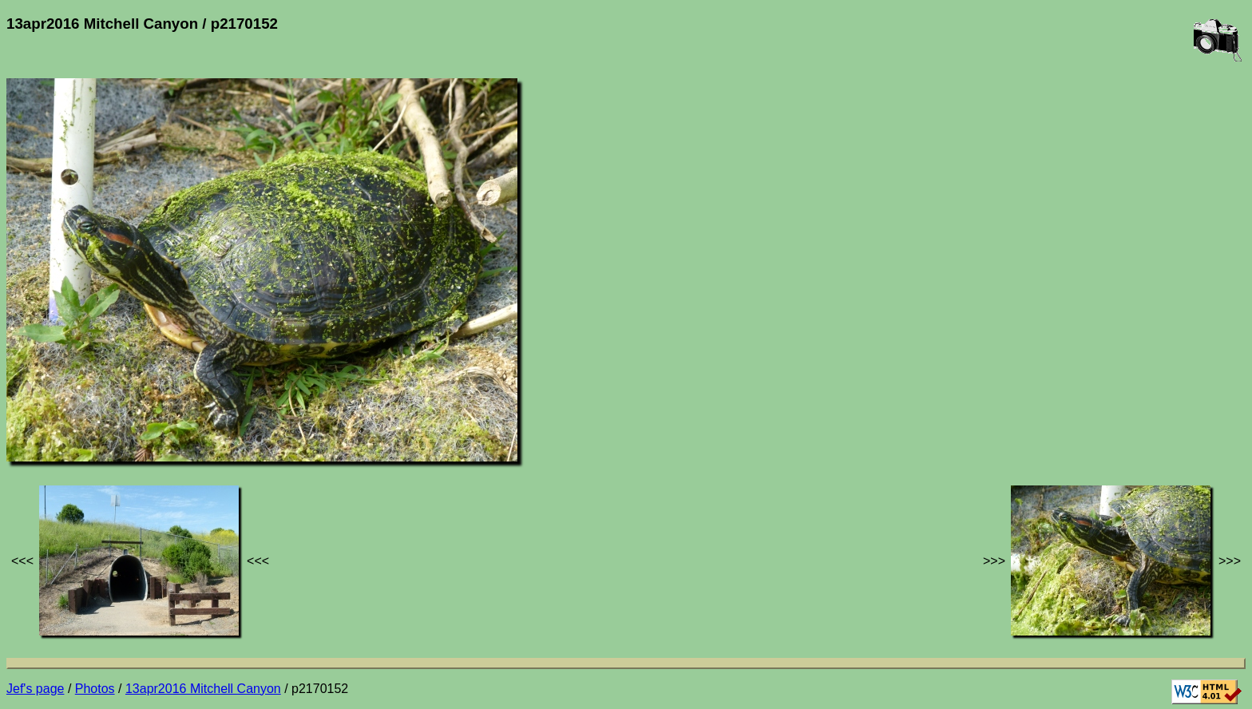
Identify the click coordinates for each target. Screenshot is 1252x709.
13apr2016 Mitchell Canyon (203, 688)
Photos (95, 688)
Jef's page (35, 688)
